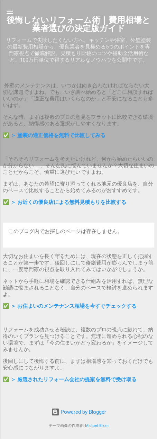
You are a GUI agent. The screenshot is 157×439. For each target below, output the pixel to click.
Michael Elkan (97, 425)
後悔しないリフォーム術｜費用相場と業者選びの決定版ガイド (78, 24)
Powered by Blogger (78, 412)
